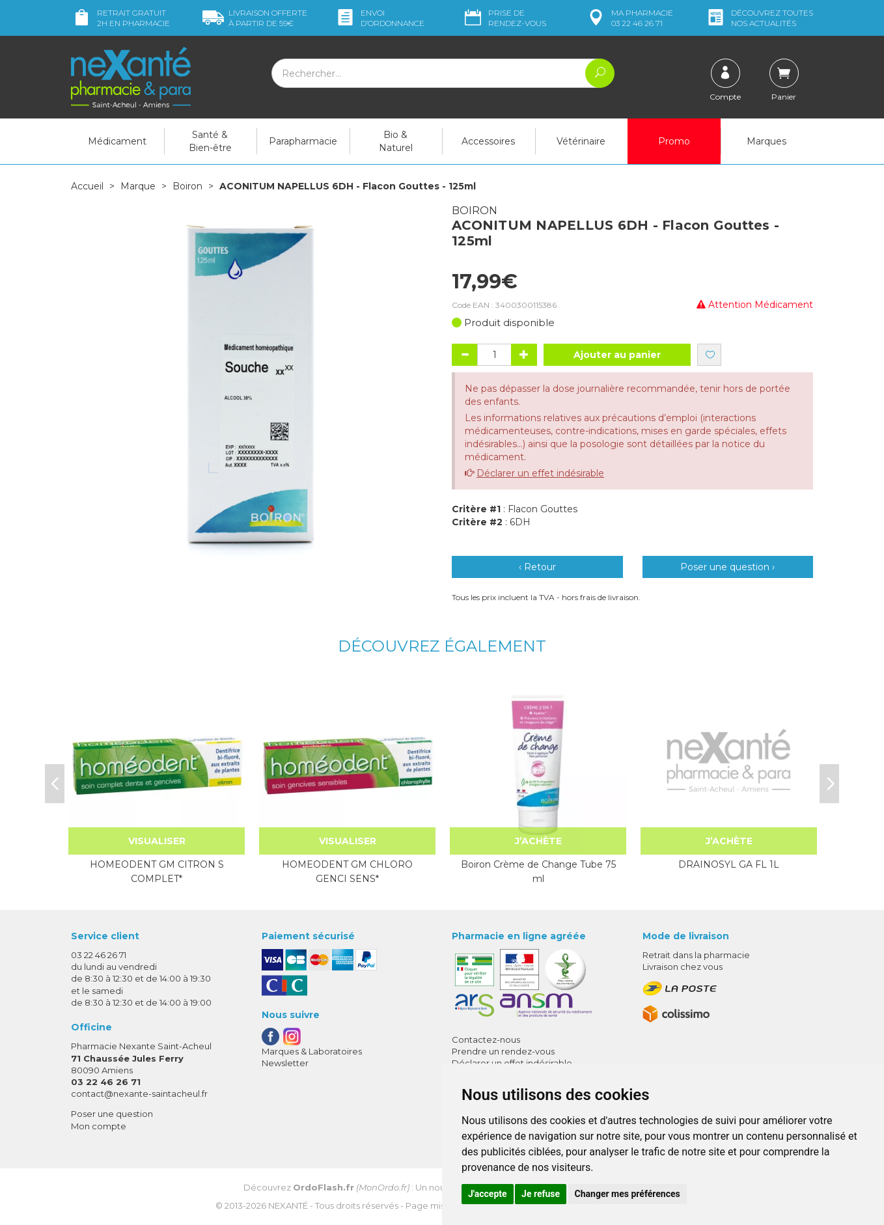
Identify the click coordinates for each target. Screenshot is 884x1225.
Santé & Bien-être (210, 141)
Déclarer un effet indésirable (540, 473)
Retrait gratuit (120, 18)
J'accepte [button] (487, 1194)
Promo (674, 141)
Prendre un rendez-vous (503, 1051)
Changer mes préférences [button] (627, 1194)
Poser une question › (727, 567)
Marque (138, 186)
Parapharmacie (303, 141)
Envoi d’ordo (379, 18)
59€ (254, 18)
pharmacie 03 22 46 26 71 (629, 18)
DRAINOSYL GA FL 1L (728, 864)
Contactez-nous (486, 1039)
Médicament (117, 141)
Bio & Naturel (396, 141)
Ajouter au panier (617, 355)
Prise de (504, 18)
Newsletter (285, 1063)
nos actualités (759, 18)
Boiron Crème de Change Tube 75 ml (538, 872)
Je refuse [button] (540, 1194)
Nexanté (288, 1205)
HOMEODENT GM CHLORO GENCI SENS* (347, 872)
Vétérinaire (581, 141)
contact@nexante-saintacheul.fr (139, 1093)
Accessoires (488, 141)
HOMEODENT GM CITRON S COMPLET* (157, 872)
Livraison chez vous (682, 966)
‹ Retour (537, 567)
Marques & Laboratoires (312, 1051)
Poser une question (112, 1113)
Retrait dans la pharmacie (696, 955)
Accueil (87, 186)
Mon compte (98, 1126)
